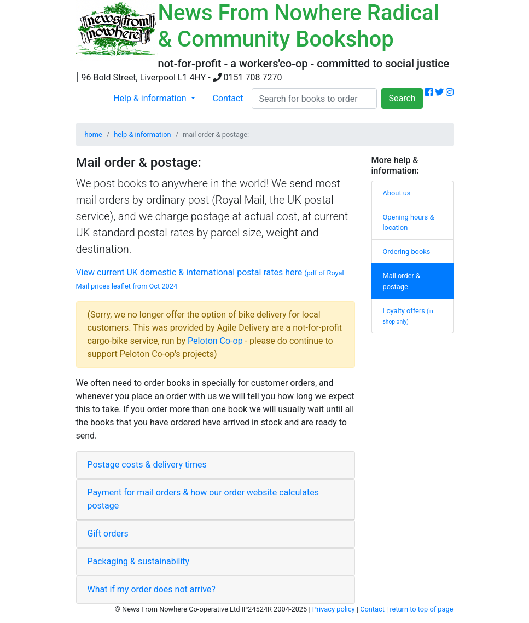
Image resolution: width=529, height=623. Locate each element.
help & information (142, 134)
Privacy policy (333, 609)
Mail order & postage (402, 281)
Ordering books (407, 251)
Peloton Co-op (215, 341)
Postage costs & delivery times (147, 464)
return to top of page (421, 609)
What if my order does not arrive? (152, 589)
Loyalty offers (408, 316)
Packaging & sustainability (139, 561)
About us (397, 193)
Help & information (150, 98)
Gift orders (108, 533)
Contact (228, 98)
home (93, 134)
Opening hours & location (408, 222)
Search (401, 98)
